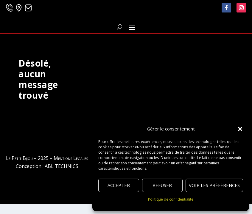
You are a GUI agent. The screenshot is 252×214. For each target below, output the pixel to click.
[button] (240, 129)
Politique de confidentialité (170, 199)
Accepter (119, 185)
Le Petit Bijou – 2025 (27, 158)
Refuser (162, 185)
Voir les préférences (214, 185)
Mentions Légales (71, 158)
